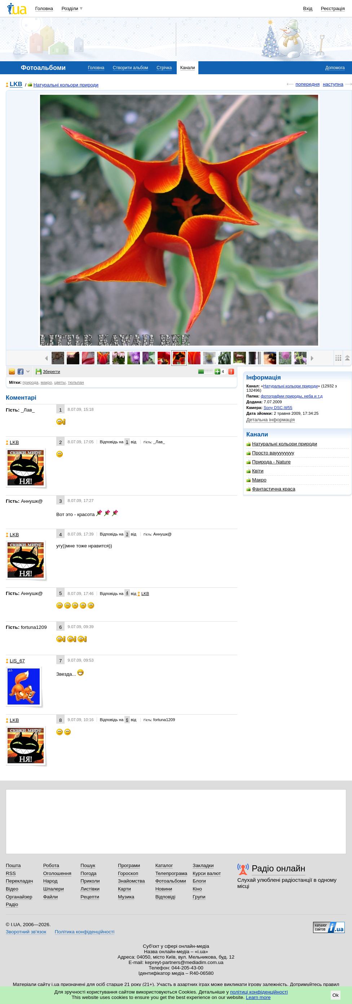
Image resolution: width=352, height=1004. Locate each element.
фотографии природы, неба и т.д (291, 396)
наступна (333, 84)
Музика (126, 896)
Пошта (13, 865)
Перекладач (19, 881)
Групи (199, 896)
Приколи (90, 881)
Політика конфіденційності (84, 931)
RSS (11, 873)
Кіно (197, 889)
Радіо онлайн (278, 868)
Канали (187, 67)
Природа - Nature (268, 462)
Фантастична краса (270, 489)
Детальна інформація (270, 419)
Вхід (308, 8)
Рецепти (89, 896)
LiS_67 (15, 660)
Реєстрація (333, 8)
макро (46, 382)
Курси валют (207, 873)
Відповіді (165, 896)
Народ (50, 881)
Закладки (203, 865)
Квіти (255, 471)
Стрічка (164, 67)
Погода (88, 873)
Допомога (335, 67)
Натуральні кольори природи (63, 85)
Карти (124, 889)
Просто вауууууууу (270, 453)
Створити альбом (130, 67)
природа (31, 382)
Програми (129, 865)
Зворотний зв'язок (26, 931)
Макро (256, 480)
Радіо (12, 904)
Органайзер (19, 896)
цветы (60, 382)
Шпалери (53, 889)
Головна (44, 8)
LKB (16, 84)
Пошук (87, 865)
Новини (163, 889)
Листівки (90, 889)
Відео (12, 889)
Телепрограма (171, 873)
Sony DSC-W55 (278, 407)
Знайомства (131, 881)
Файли (50, 896)
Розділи (70, 8)
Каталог (164, 865)
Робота (51, 865)
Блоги (199, 881)
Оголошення (57, 873)
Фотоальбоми (170, 881)
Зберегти (48, 371)
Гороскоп (128, 873)
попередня (307, 84)
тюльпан (76, 382)
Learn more (258, 997)
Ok (336, 995)
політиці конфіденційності (259, 992)
